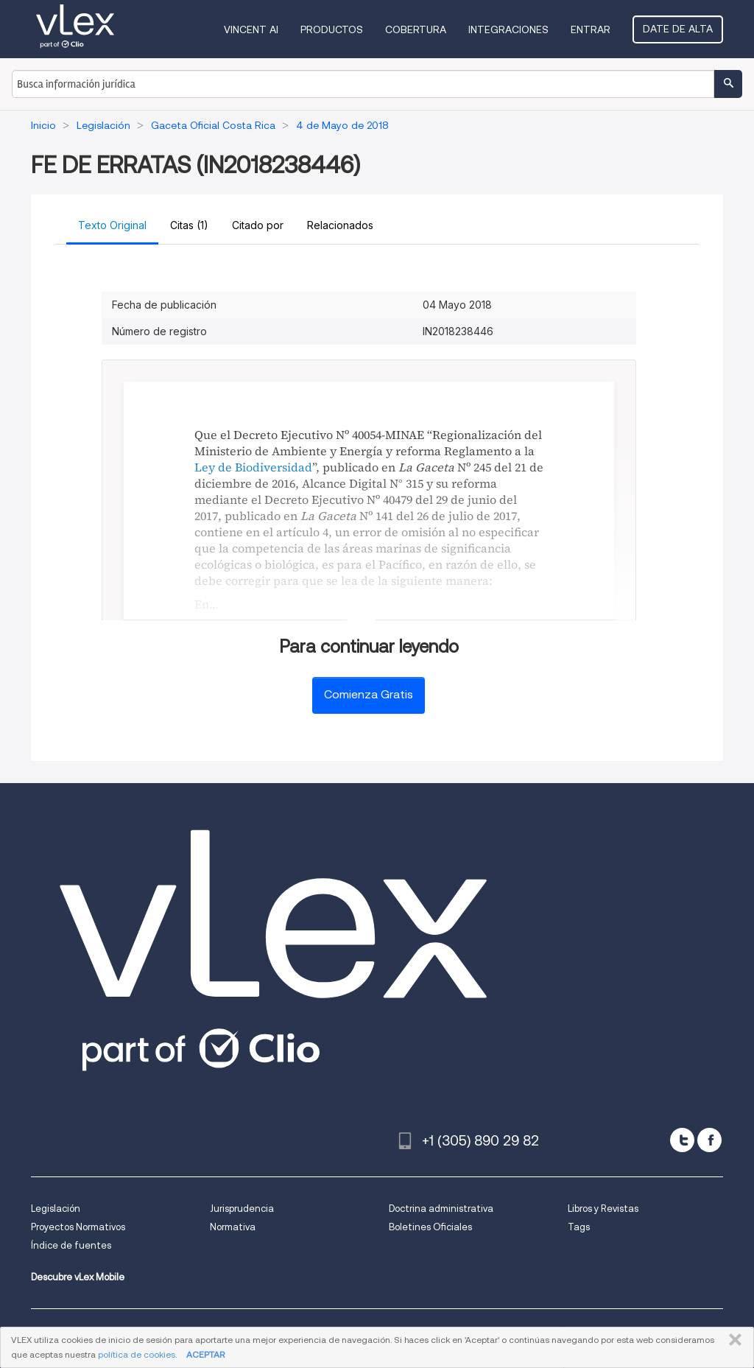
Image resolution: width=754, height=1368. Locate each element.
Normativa (233, 1226)
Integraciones (508, 29)
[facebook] (709, 1140)
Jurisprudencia (242, 1208)
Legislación (55, 1208)
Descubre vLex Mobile (77, 1277)
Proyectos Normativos (78, 1226)
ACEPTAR (205, 1354)
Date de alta (678, 29)
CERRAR (732, 1340)
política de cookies (136, 1354)
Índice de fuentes (71, 1245)
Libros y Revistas (603, 1208)
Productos (331, 29)
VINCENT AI (251, 29)
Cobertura (415, 29)
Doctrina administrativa (441, 1208)
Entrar (590, 29)
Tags (579, 1226)
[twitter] (682, 1140)
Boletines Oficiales (430, 1226)
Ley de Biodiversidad (253, 467)
